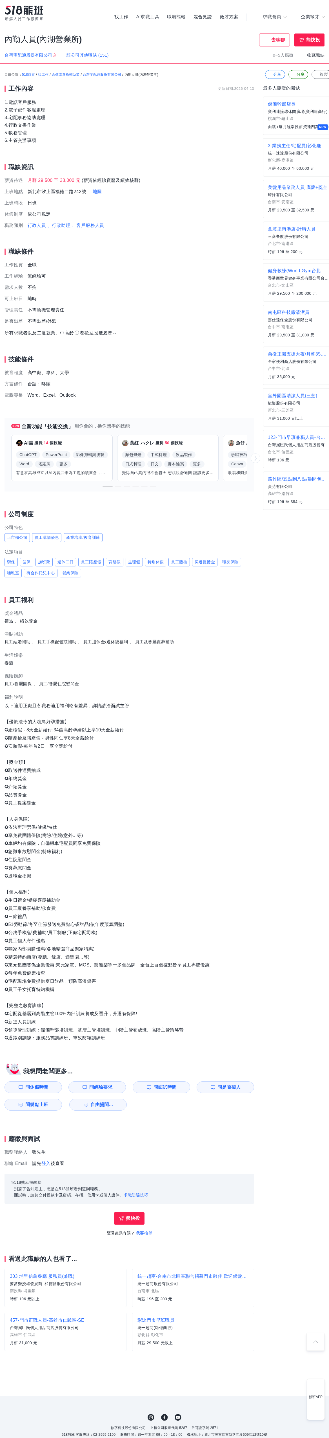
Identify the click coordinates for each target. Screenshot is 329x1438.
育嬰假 (114, 562)
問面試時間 (165, 1087)
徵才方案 (229, 17)
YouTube (178, 1417)
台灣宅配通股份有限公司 (102, 75)
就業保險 (70, 573)
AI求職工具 (147, 17)
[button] (108, 486)
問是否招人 (229, 1087)
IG (151, 1417)
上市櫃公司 (17, 537)
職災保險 (230, 562)
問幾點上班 (36, 1104)
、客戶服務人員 (88, 225)
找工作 (121, 17)
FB (164, 1417)
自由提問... (101, 1104)
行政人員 (37, 225)
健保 (27, 562)
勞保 (11, 562)
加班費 (44, 562)
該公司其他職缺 (87, 55)
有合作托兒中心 (40, 573)
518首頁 (28, 75)
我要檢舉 (144, 1233)
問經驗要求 (100, 1087)
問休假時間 (36, 1087)
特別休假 (156, 562)
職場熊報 (176, 17)
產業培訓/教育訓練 (83, 537)
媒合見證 (203, 17)
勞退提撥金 (205, 562)
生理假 (134, 562)
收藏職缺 (315, 55)
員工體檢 (179, 562)
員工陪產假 (91, 562)
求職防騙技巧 (136, 1195)
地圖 (97, 191)
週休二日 (65, 562)
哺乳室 (13, 573)
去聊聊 (278, 39)
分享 (274, 74)
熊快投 (313, 39)
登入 (46, 1163)
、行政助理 (58, 225)
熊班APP (316, 1397)
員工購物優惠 (47, 537)
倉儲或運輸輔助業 (66, 75)
